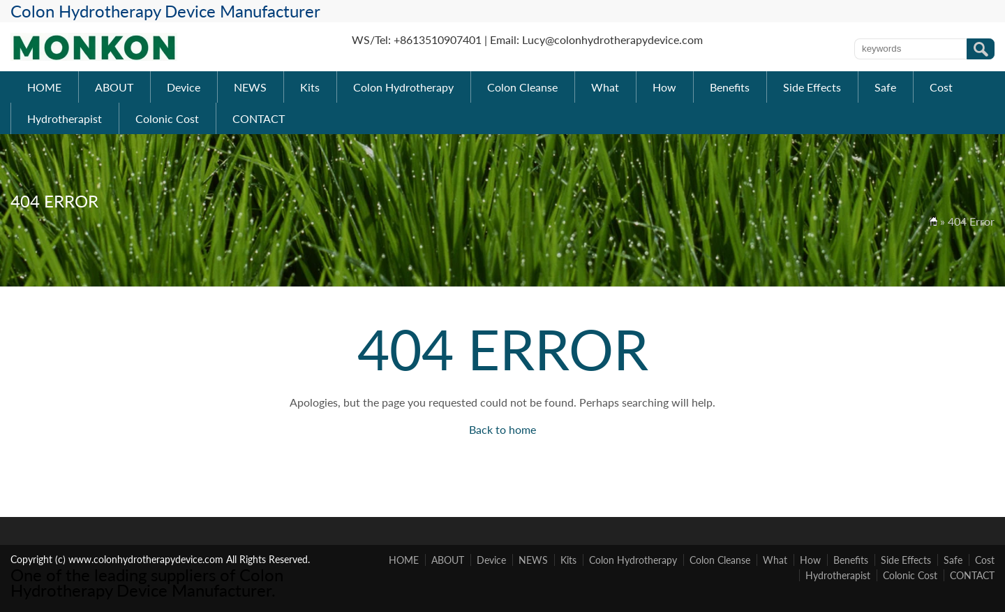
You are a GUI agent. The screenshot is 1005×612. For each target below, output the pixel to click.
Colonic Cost (167, 118)
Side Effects (812, 87)
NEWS (250, 87)
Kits (310, 87)
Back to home (502, 429)
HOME (44, 87)
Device (183, 87)
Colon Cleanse (522, 87)
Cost (941, 87)
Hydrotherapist (64, 118)
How (664, 87)
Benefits (730, 87)
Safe (885, 87)
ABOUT (114, 87)
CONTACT (258, 118)
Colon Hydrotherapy (403, 87)
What (605, 87)
